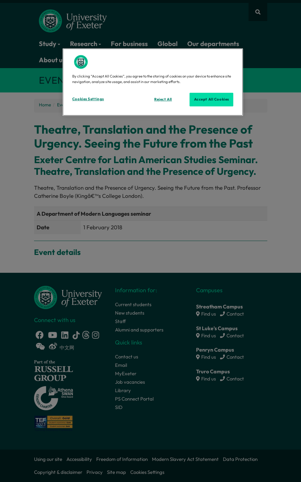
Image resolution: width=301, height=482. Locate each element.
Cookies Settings (88, 99)
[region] (153, 82)
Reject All (163, 99)
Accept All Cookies (211, 99)
